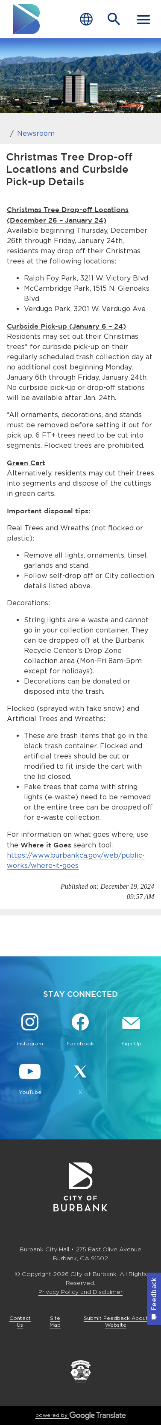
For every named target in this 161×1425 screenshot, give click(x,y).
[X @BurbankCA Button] (80, 1079)
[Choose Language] (86, 19)
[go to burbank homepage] (27, 19)
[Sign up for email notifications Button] (131, 1030)
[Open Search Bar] (114, 19)
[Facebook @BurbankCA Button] (80, 1030)
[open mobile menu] (143, 19)
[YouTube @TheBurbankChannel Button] (30, 1079)
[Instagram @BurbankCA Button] (30, 1030)
